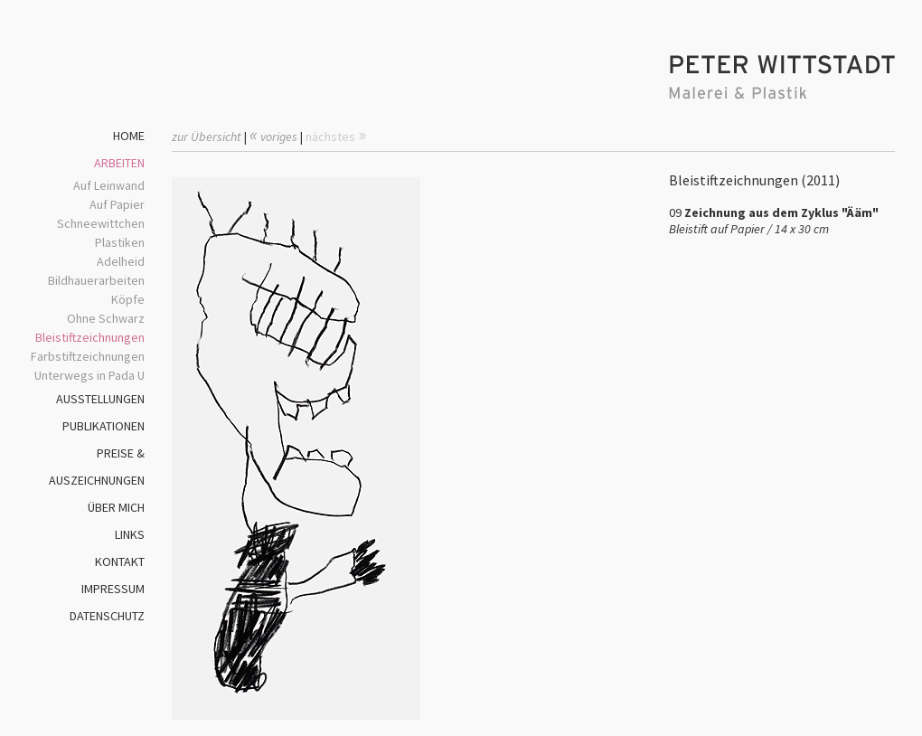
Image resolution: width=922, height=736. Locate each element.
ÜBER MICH (116, 507)
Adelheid (121, 261)
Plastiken (120, 242)
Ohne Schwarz (106, 318)
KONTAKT (120, 561)
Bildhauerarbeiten (96, 280)
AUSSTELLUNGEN (100, 399)
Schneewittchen (101, 223)
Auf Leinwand (109, 185)
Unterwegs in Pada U (89, 375)
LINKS (130, 534)
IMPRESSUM (113, 588)
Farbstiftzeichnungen (88, 356)
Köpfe (128, 299)
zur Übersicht (206, 136)
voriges (273, 136)
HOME (129, 135)
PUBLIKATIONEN (103, 426)
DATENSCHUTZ (107, 616)
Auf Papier (117, 204)
